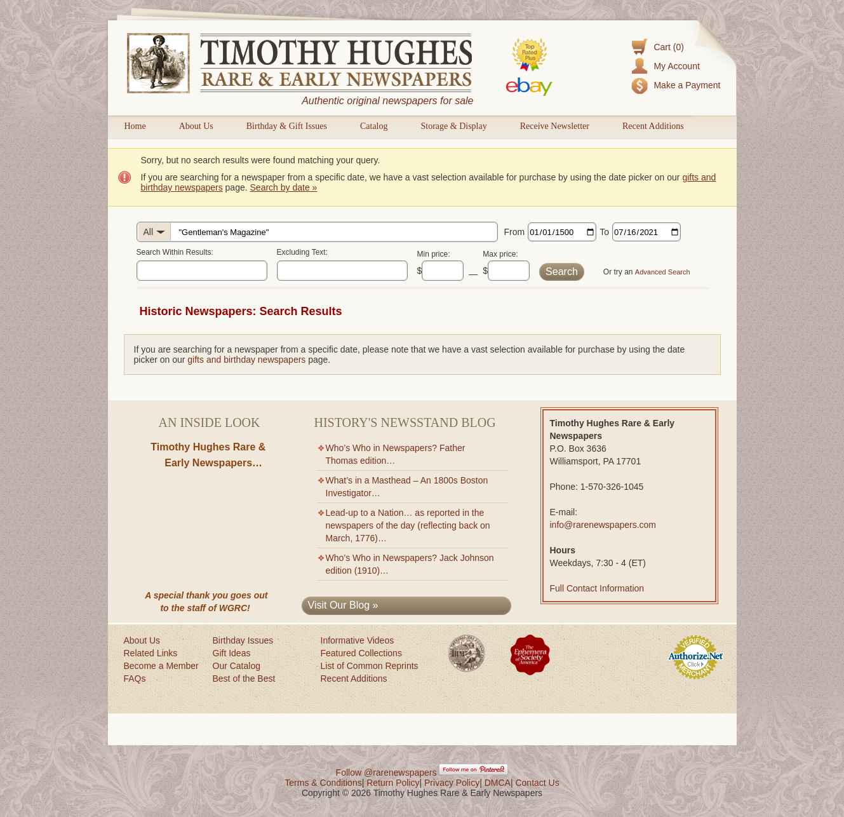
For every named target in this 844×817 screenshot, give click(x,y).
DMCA (498, 783)
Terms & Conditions (323, 783)
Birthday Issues (243, 640)
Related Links (151, 653)
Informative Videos (357, 640)
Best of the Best (244, 678)
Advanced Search (662, 272)
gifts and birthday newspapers (246, 359)
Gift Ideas (232, 653)
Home (135, 126)
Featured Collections (361, 653)
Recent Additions (653, 126)
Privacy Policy (451, 783)
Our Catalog (236, 666)
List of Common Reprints (370, 666)
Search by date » (284, 187)
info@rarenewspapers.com (603, 525)
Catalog (374, 126)
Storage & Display (453, 126)
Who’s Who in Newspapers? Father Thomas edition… (396, 454)
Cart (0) (668, 47)
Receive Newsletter (554, 126)
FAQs (135, 678)
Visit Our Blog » (343, 605)
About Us (196, 126)
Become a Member (161, 666)
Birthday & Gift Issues (286, 126)
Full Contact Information (597, 588)
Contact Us (537, 783)
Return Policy (392, 783)
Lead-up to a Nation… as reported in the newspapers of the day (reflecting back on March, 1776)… (408, 525)
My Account (676, 66)
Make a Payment (686, 85)
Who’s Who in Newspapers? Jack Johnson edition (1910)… (410, 564)
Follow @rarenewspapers (386, 772)
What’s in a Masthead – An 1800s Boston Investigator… (407, 486)
